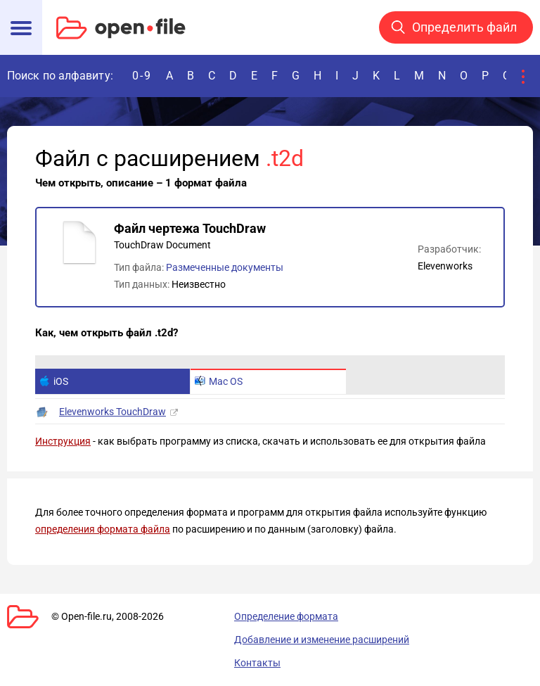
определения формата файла (102, 529)
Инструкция (63, 441)
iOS (53, 381)
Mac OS (219, 381)
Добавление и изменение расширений (321, 639)
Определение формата (286, 616)
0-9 (142, 75)
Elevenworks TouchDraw (112, 411)
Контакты (257, 662)
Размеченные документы (224, 267)
